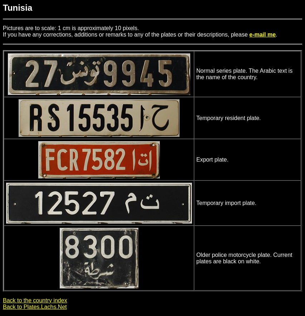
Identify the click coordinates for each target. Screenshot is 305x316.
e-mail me (262, 35)
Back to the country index (35, 300)
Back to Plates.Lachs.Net (35, 307)
